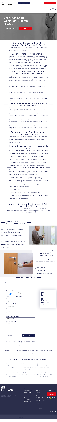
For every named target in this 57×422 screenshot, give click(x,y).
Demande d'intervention (51, 394)
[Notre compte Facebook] (53, 9)
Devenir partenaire (27, 401)
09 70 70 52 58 (25, 3)
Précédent (10, 335)
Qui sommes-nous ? (28, 390)
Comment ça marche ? (28, 392)
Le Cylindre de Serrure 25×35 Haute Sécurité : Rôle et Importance (12, 374)
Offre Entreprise (27, 399)
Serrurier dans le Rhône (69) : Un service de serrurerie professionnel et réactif (22, 11)
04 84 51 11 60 (25, 28)
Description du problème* (11, 321)
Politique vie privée (20, 417)
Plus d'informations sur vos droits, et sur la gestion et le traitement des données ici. (18, 345)
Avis (25, 403)
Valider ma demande (28, 335)
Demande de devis (10, 28)
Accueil (4, 11)
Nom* (7, 298)
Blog (25, 395)
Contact (25, 404)
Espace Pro (38, 390)
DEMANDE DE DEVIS (51, 390)
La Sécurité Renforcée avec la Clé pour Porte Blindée (28, 373)
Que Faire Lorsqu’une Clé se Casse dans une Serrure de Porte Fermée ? (44, 365)
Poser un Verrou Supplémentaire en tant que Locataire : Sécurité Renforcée (44, 375)
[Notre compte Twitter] (55, 9)
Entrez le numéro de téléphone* (12, 303)
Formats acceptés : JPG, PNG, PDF (13, 316)
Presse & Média (27, 397)
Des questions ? (27, 394)
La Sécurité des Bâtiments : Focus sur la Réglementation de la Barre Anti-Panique (28, 366)
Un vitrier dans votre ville (40, 406)
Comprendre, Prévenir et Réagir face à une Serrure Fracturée (12, 365)
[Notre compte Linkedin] (50, 9)
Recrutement (38, 392)
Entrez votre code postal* (11, 308)
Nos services (38, 411)
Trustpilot (5, 282)
